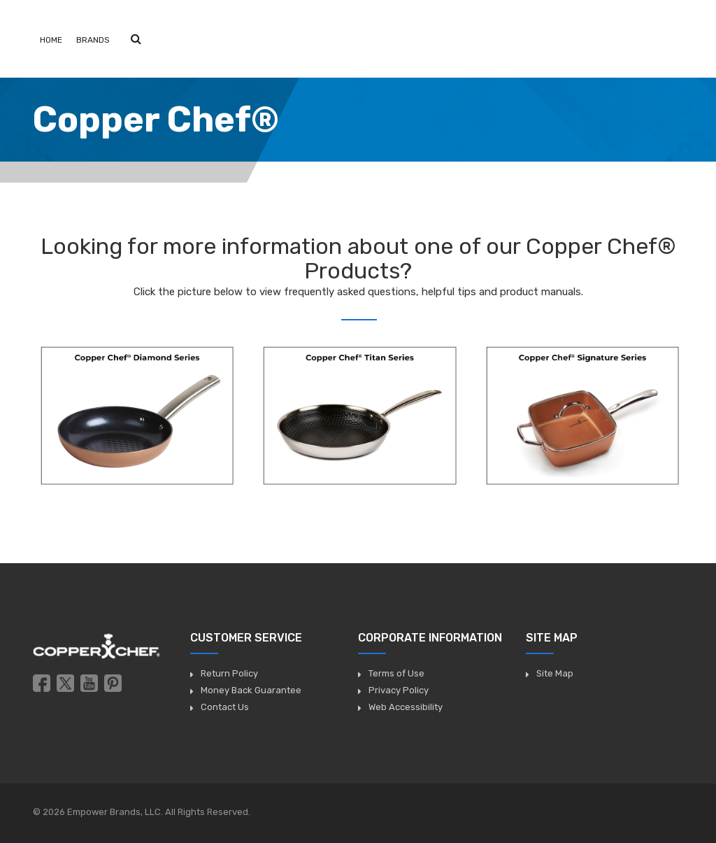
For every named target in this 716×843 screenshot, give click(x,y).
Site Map (554, 673)
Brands (93, 40)
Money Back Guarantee (251, 690)
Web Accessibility (405, 707)
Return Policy (229, 673)
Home (51, 40)
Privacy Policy (398, 690)
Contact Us (225, 707)
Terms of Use (396, 673)
